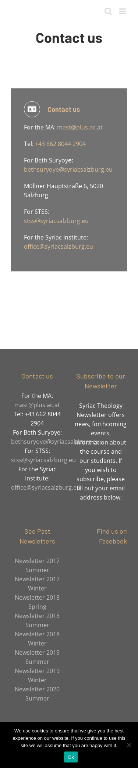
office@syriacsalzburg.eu (58, 246)
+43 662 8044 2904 (60, 144)
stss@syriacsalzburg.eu (56, 221)
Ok (71, 757)
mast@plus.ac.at (79, 127)
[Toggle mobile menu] (123, 11)
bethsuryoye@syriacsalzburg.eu (68, 169)
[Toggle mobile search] (108, 11)
